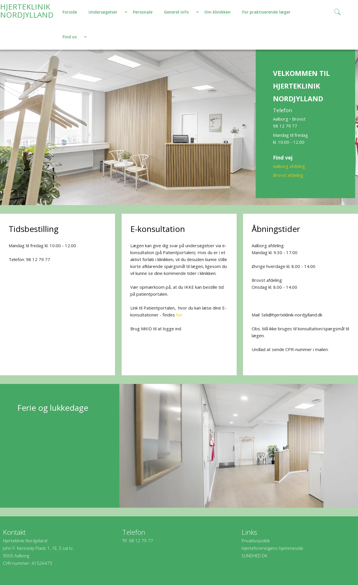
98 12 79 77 (141, 540)
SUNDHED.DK (254, 555)
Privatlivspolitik (256, 540)
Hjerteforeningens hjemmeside (272, 548)
